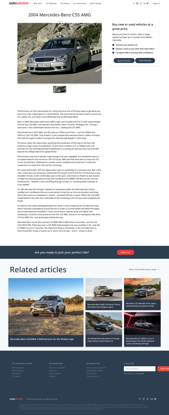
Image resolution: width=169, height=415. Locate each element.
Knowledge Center (94, 370)
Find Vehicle (145, 60)
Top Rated (16, 373)
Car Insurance (79, 3)
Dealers (52, 376)
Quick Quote (95, 3)
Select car (126, 252)
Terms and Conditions (96, 367)
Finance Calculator (57, 367)
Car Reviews (51, 3)
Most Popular (18, 370)
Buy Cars (38, 3)
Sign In (156, 3)
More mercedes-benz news (144, 269)
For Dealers (91, 373)
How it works (55, 373)
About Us (53, 370)
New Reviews (17, 367)
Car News (65, 3)
